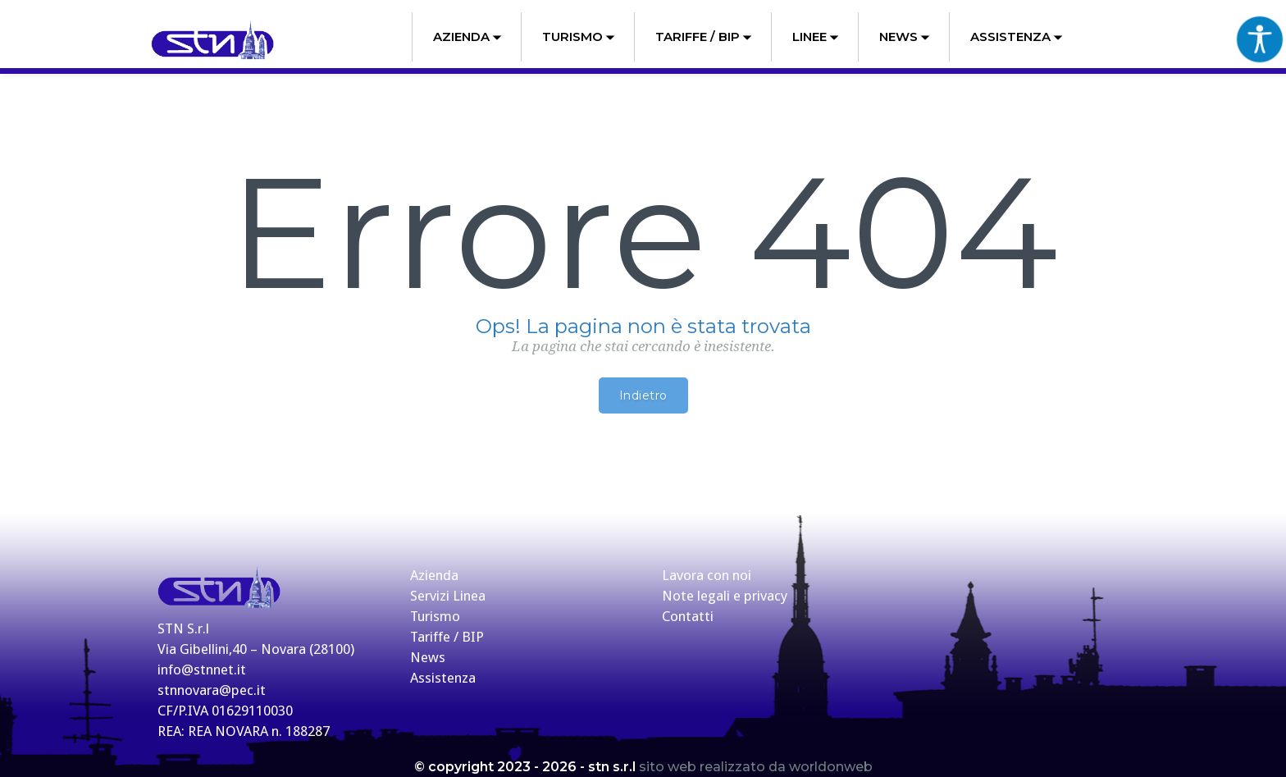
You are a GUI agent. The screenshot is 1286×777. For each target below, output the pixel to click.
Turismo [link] (578, 36)
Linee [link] (815, 36)
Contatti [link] (688, 616)
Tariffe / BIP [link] (703, 36)
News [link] (904, 36)
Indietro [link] (643, 395)
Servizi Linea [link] (448, 595)
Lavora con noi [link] (706, 575)
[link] (212, 40)
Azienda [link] (467, 36)
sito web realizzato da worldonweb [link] (756, 767)
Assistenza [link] (1016, 36)
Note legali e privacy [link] (724, 595)
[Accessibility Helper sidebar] (1259, 38)
